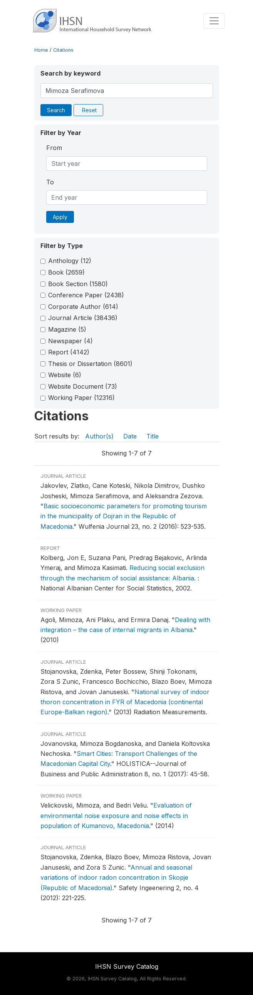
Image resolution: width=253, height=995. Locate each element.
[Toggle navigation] (214, 21)
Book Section (78, 284)
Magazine (67, 329)
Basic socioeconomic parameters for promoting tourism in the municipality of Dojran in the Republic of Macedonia (123, 516)
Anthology (69, 261)
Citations (63, 50)
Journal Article (82, 318)
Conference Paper (86, 295)
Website (64, 375)
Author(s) (99, 436)
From (54, 148)
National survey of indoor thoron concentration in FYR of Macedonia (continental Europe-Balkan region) (124, 702)
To (50, 182)
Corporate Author (83, 306)
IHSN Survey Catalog (126, 966)
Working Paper (81, 397)
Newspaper (70, 341)
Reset (89, 110)
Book (66, 272)
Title (152, 436)
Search (56, 110)
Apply (60, 217)
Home (41, 50)
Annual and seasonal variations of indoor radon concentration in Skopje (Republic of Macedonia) (116, 877)
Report (68, 352)
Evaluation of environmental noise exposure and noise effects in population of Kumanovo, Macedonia (116, 815)
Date (130, 436)
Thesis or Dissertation (90, 364)
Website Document (82, 386)
